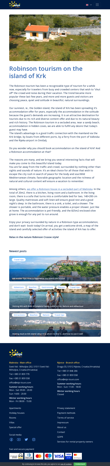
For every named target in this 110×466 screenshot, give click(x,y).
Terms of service (65, 417)
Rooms (12, 417)
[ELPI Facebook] (11, 440)
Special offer (15, 427)
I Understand (80, 464)
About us (61, 427)
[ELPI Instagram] (34, 440)
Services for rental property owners (75, 441)
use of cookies (66, 464)
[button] (89, 4)
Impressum (63, 422)
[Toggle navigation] (97, 4)
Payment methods (66, 412)
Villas (11, 422)
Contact (61, 432)
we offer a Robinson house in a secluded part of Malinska (60, 189)
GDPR (60, 436)
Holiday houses (17, 412)
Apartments (15, 408)
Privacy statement (66, 408)
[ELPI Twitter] (26, 440)
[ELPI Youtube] (19, 440)
